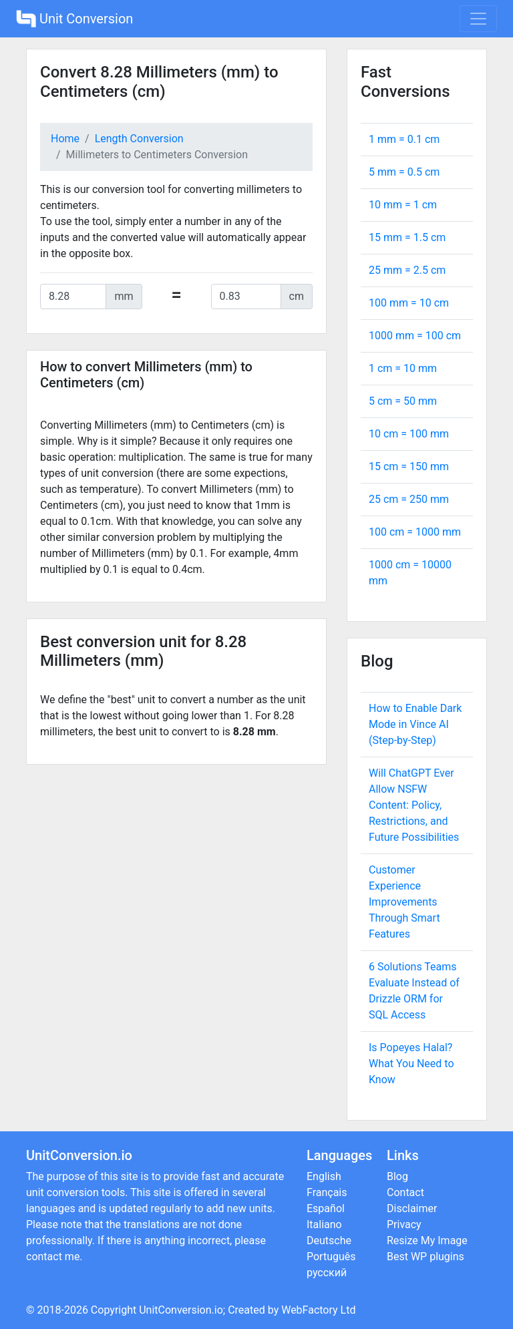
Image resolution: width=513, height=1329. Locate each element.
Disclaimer (412, 1208)
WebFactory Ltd (318, 1310)
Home (65, 138)
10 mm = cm (403, 204)
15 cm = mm (409, 466)
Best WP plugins (425, 1256)
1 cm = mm (403, 368)
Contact (405, 1192)
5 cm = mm (403, 401)
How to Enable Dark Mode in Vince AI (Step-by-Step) (415, 724)
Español (326, 1208)
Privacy (404, 1224)
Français (327, 1192)
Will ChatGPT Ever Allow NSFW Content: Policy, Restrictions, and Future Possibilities (414, 805)
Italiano (324, 1224)
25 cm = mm (409, 499)
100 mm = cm (409, 303)
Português (331, 1256)
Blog (397, 1176)
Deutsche (329, 1240)
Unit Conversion (74, 19)
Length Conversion (139, 138)
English (324, 1176)
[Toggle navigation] (478, 18)
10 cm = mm (409, 433)
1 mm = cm (404, 139)
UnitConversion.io (181, 1310)
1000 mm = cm (415, 335)
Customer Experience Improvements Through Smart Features (404, 902)
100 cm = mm (415, 532)
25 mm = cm (407, 270)
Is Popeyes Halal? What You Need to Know (411, 1063)
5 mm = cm (404, 172)
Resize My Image (427, 1240)
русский (327, 1272)
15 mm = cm (407, 237)
